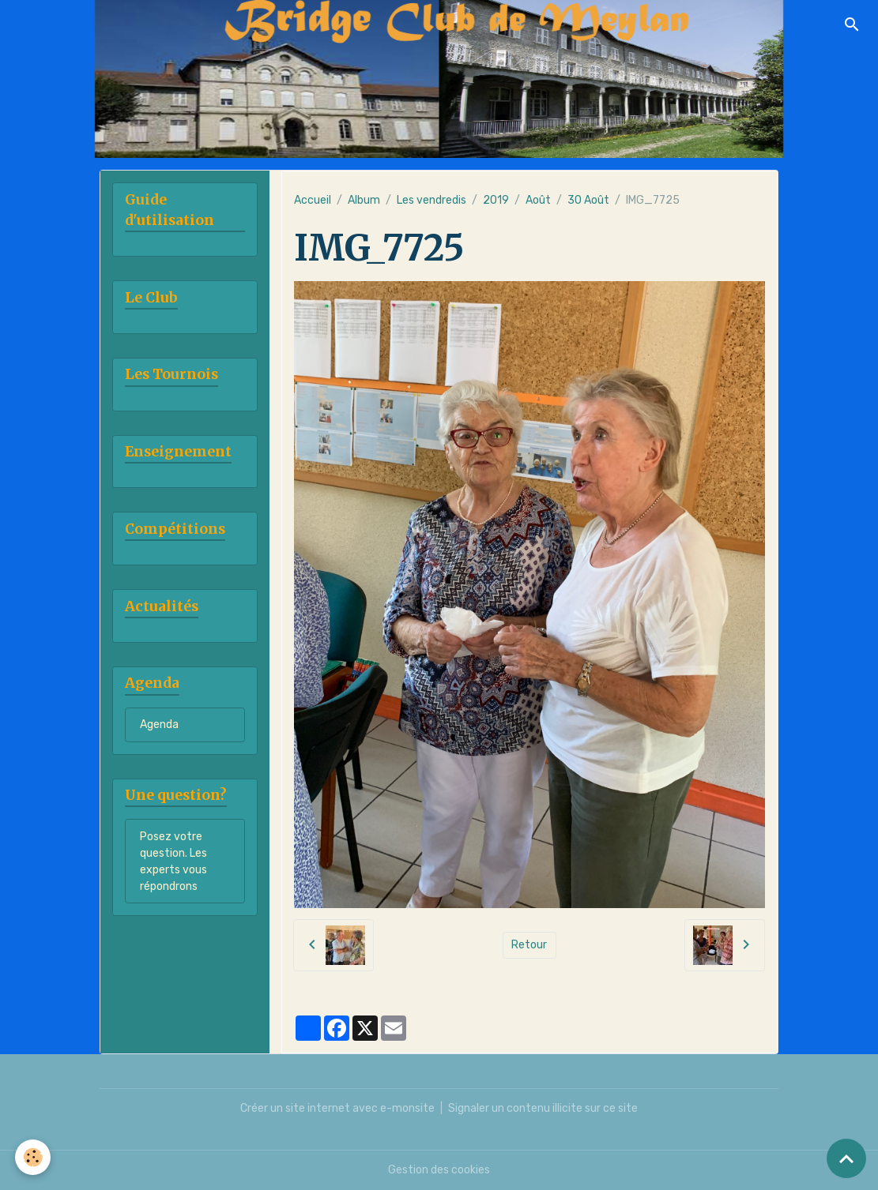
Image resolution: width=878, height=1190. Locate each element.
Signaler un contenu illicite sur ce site (543, 1108)
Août (538, 200)
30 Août (588, 200)
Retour (529, 945)
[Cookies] (33, 1157)
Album (364, 200)
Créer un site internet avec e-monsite (337, 1108)
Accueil (312, 200)
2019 (496, 200)
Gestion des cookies (439, 1170)
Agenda (159, 724)
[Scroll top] (846, 1158)
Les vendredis (431, 200)
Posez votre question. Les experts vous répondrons (173, 861)
